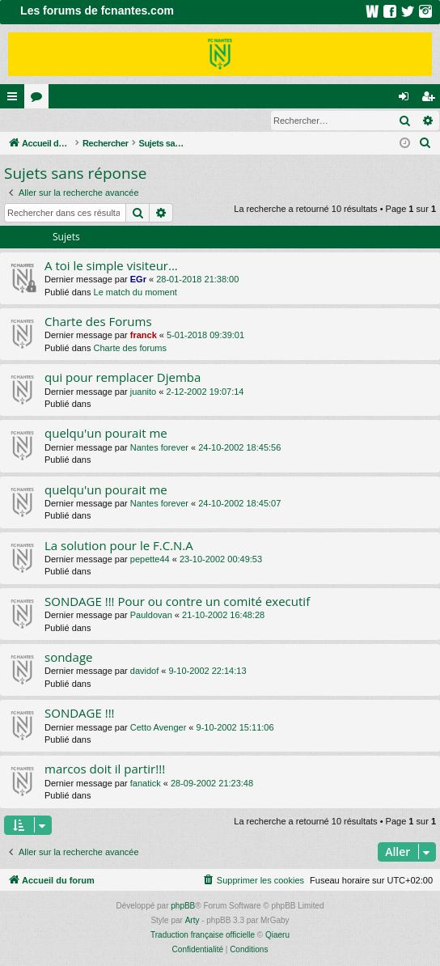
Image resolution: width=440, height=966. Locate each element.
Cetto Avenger (158, 728)
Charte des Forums (98, 322)
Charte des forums (130, 349)
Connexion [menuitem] (407, 99)
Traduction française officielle (202, 935)
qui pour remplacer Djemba (122, 378)
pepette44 (150, 560)
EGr (138, 280)
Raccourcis (15, 99)
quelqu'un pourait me (105, 434)
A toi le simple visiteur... (111, 266)
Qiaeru (277, 935)
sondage (68, 658)
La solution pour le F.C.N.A (118, 546)
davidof (144, 671)
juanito (143, 392)
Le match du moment (135, 293)
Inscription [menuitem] (431, 99)
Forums (40, 99)
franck (143, 336)
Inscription (106, 120)
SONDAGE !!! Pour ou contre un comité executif (177, 602)
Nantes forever (159, 448)
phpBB (183, 906)
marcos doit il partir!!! (104, 769)
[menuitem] (425, 144)
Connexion (38, 120)
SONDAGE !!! (79, 713)
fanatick (145, 784)
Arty (192, 921)
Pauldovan (151, 616)
